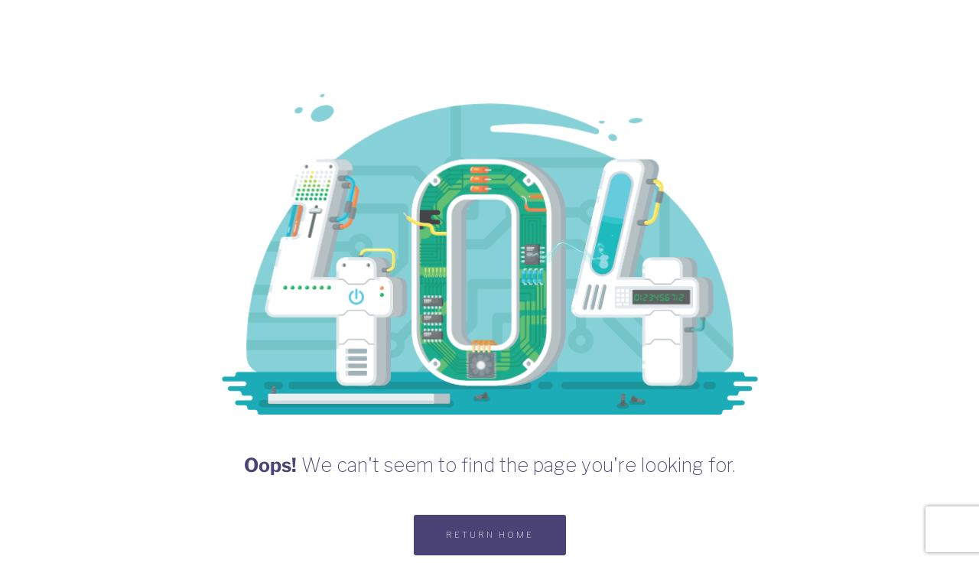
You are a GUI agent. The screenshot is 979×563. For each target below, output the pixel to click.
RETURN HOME (490, 534)
